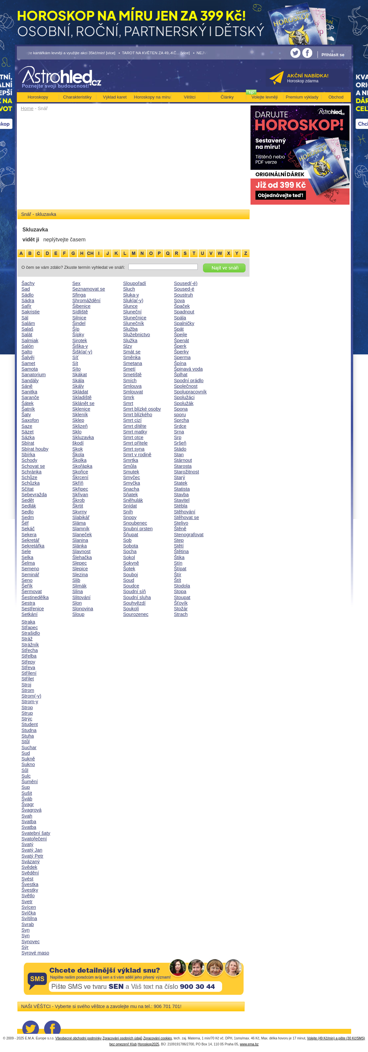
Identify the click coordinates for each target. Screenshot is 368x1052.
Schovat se (33, 466)
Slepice (80, 568)
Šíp (76, 329)
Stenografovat (189, 534)
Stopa (180, 591)
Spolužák (183, 403)
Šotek (129, 568)
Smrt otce (133, 437)
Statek (180, 483)
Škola (78, 454)
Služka (130, 340)
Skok (77, 449)
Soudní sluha (137, 597)
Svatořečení (34, 838)
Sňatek (130, 494)
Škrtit (77, 505)
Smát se (132, 351)
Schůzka (30, 483)
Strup (27, 713)
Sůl (24, 770)
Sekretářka (33, 545)
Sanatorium (33, 374)
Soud (128, 580)
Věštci (189, 97)
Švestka (29, 884)
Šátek (27, 403)
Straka (28, 622)
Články (227, 97)
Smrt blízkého (137, 414)
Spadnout (184, 311)
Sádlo (27, 295)
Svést (27, 878)
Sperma (182, 357)
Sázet (27, 431)
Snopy (130, 517)
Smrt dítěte (134, 426)
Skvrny (79, 511)
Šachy (28, 283)
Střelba (29, 656)
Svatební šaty (35, 833)
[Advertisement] (133, 162)
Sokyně (131, 563)
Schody (29, 460)
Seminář (30, 574)
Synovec (30, 941)
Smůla (130, 466)
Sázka (28, 437)
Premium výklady (302, 97)
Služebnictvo (136, 334)
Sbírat (27, 443)
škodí (78, 443)
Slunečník (133, 323)
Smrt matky (135, 431)
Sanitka (29, 391)
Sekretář (30, 540)
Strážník (30, 644)
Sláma (79, 523)
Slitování (81, 597)
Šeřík (27, 585)
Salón (27, 346)
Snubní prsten (138, 528)
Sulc (26, 776)
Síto (76, 369)
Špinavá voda (188, 369)
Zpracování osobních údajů (123, 1038)
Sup (25, 787)
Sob (127, 540)
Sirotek (79, 340)
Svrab (27, 924)
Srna (179, 431)
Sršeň (180, 443)
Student (29, 724)
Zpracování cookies (157, 1038)
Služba (130, 329)
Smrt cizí (132, 420)
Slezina (80, 574)
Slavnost (81, 551)
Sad (25, 289)
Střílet (27, 678)
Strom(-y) (31, 696)
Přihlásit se (332, 54)
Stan (179, 454)
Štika (179, 557)
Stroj (26, 684)
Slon (77, 603)
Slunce (130, 306)
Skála (78, 380)
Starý (179, 477)
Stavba (181, 494)
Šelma (28, 563)
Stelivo (181, 523)
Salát (26, 334)
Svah (26, 816)
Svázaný (30, 861)
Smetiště (132, 374)
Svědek (29, 867)
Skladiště (81, 397)
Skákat (79, 374)
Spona (181, 409)
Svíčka (28, 912)
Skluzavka (83, 437)
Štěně (180, 528)
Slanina (80, 540)
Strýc (26, 718)
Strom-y (29, 701)
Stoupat (182, 597)
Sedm (27, 517)
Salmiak (29, 340)
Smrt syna (134, 449)
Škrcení (80, 477)
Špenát (181, 340)
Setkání (29, 614)
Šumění (29, 781)
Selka (27, 557)
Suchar (29, 747)
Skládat (80, 391)
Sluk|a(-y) (133, 300)
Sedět (27, 500)
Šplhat (180, 374)
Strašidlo (30, 633)
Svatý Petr (32, 856)
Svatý (27, 844)
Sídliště (80, 311)
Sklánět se (83, 403)
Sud (25, 753)
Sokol (129, 557)
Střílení (29, 673)
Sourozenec (136, 614)
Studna (29, 730)
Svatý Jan (31, 850)
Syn (25, 930)
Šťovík (180, 603)
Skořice (80, 471)
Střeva (28, 667)
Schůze (29, 477)
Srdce (180, 426)
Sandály (30, 380)
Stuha (27, 736)
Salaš (27, 329)
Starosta (183, 466)
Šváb (26, 798)
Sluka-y (131, 295)
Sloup (78, 614)
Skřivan (80, 494)
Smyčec (131, 477)
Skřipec (80, 489)
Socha (130, 551)
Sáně (27, 386)
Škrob (78, 500)
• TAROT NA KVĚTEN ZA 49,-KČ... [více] (154, 53)
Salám (28, 323)
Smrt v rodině (137, 454)
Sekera (29, 534)
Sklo (77, 431)
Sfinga (79, 295)
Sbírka (28, 454)
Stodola (182, 585)
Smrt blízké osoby (142, 409)
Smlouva (132, 386)
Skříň (78, 483)
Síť (75, 357)
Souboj (130, 574)
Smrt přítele (135, 443)
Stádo (180, 449)
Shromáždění (86, 300)
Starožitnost (186, 471)
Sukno (28, 764)
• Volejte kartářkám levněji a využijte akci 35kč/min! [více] (66, 53)
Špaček (182, 306)
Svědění (30, 872)
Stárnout (183, 460)
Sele (26, 551)
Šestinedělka (35, 597)
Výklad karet (115, 97)
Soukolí (131, 608)
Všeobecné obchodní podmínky (78, 1038)
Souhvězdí (134, 603)
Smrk (128, 397)
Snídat (130, 505)
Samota (29, 369)
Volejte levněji (264, 97)
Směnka (132, 357)
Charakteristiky (77, 97)
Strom (27, 690)
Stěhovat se (186, 517)
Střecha (29, 650)
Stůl (25, 741)
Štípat (180, 568)
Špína (180, 363)
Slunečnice (134, 317)
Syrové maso (35, 952)
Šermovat (31, 591)
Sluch (129, 289)
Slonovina (82, 608)
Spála (180, 317)
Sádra (27, 300)
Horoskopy (38, 97)
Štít (177, 580)
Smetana (132, 363)
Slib (76, 580)
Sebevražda (34, 494)
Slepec (79, 563)
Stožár (181, 608)
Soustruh (183, 295)
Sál (24, 317)
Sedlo (27, 511)
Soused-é (184, 289)
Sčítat (27, 489)
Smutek (131, 471)
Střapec (29, 627)
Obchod (336, 97)
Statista (182, 489)
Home (27, 108)
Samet (28, 363)
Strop (27, 707)
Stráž (27, 638)
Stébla (180, 505)
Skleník (80, 414)
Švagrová (31, 810)
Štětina (181, 551)
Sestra (28, 603)
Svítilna (29, 918)
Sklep (78, 420)
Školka (79, 460)
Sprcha (181, 420)
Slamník (80, 528)
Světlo (28, 895)
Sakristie (30, 311)
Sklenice (81, 409)
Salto (26, 351)
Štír (177, 574)
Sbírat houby (35, 449)
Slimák (79, 585)
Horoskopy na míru (152, 97)
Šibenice (81, 306)
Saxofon (30, 420)
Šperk (180, 346)
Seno (27, 580)
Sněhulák (133, 500)
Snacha (131, 489)
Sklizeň (79, 426)
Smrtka (130, 460)
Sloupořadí (134, 283)
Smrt (128, 403)
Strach (181, 614)
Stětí (179, 545)
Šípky (78, 334)
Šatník (28, 409)
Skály (78, 386)
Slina (77, 591)
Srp (177, 437)
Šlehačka (82, 557)
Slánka (79, 545)
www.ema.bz (249, 1044)
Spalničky (184, 323)
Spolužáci (184, 397)
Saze (26, 426)
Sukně (28, 758)
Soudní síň (134, 591)
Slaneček (82, 534)
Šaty (26, 414)
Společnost (185, 386)
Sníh (128, 511)
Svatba (28, 821)
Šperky (181, 351)
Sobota (130, 545)
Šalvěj (27, 357)
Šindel (78, 323)
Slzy (127, 346)
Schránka (31, 471)
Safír (26, 306)
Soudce (131, 585)
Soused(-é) (185, 283)
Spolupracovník (190, 391)
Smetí (129, 369)
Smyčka (131, 483)
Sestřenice (32, 608)
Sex (76, 283)
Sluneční (132, 311)
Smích (130, 380)
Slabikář (80, 517)
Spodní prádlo (189, 380)
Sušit (26, 793)
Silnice (79, 317)
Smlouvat (133, 391)
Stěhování (184, 511)
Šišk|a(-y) (82, 351)
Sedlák (28, 505)
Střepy (28, 662)
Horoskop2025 (148, 1044)
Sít (75, 363)
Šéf (25, 523)
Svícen (28, 907)
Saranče (30, 397)
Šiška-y (80, 346)
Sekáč (28, 528)
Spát (179, 329)
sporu (180, 414)
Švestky (29, 890)
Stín (178, 563)
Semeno (30, 568)
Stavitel (181, 500)
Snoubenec (135, 523)
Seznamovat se (88, 289)
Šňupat (130, 534)
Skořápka (82, 466)
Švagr (27, 804)
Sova (179, 300)
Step (179, 540)
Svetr (27, 901)
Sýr (25, 947)
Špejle (180, 334)
